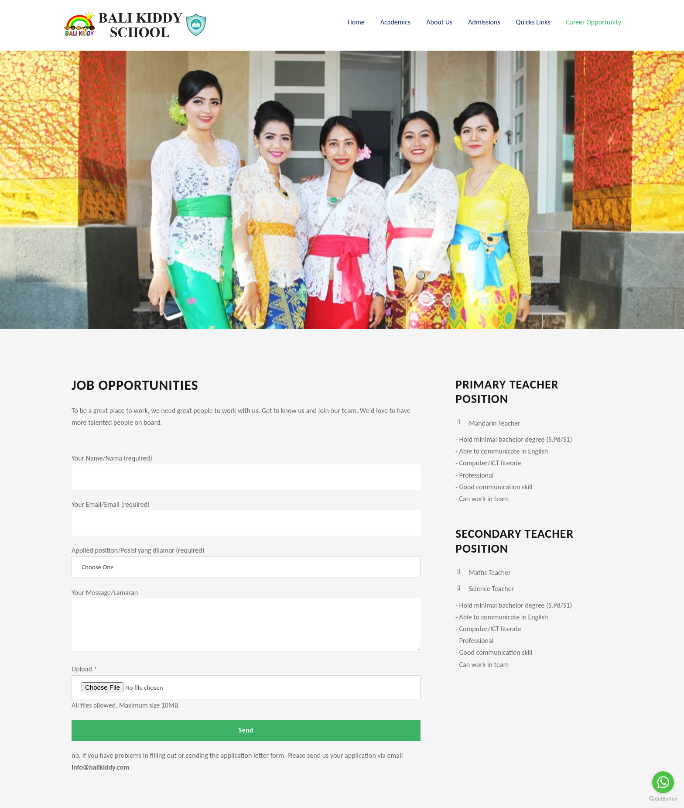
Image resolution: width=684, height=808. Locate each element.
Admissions (484, 22)
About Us (439, 22)
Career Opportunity (593, 22)
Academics (395, 22)
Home (356, 22)
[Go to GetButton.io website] (663, 799)
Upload (84, 669)
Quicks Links (533, 22)
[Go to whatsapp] (663, 782)
